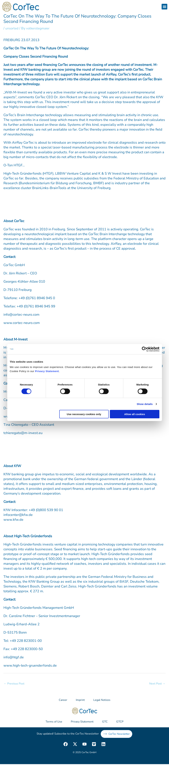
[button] (164, 6)
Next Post (157, 684)
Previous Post (14, 684)
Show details (145, 403)
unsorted (12, 28)
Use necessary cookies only (84, 414)
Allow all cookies (134, 414)
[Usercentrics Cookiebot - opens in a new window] (144, 349)
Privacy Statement (47, 371)
